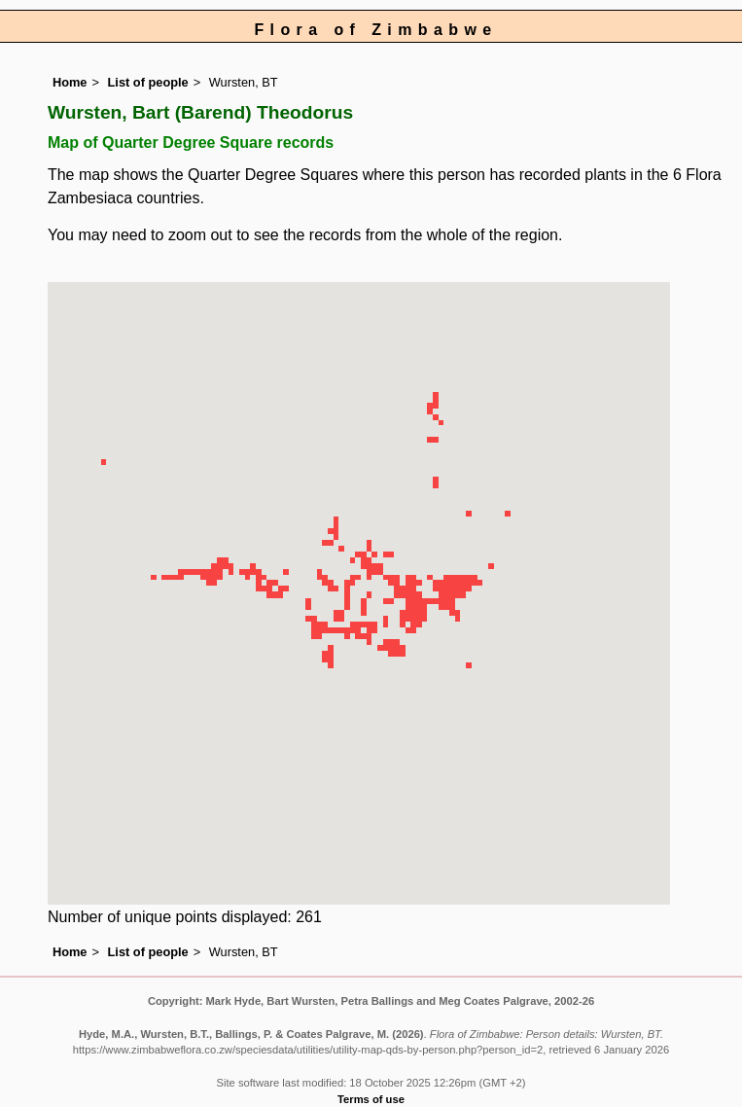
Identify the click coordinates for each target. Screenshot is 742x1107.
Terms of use (371, 1099)
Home (70, 82)
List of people (148, 82)
